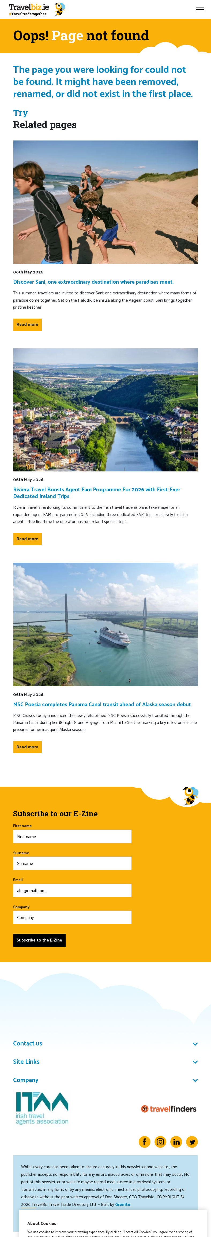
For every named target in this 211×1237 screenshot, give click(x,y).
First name (72, 833)
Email (72, 887)
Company (72, 914)
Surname (72, 860)
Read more (27, 324)
